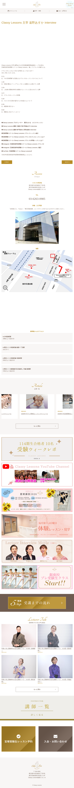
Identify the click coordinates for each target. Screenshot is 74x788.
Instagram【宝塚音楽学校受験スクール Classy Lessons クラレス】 (24, 144)
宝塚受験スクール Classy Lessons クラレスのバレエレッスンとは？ (24, 137)
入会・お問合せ (61, 11)
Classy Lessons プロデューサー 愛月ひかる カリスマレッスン (23, 122)
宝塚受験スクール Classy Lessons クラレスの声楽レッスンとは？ (23, 140)
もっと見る (37, 426)
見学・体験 (37, 11)
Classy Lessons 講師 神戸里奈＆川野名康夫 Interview (19, 129)
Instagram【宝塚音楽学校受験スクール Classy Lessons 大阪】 (22, 147)
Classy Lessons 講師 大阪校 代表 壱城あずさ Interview (20, 126)
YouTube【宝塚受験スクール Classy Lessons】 (17, 151)
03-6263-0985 (37, 198)
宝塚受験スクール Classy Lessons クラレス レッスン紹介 (20, 133)
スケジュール (12, 11)
